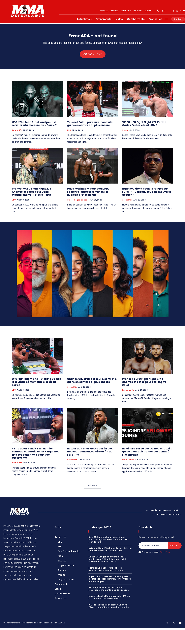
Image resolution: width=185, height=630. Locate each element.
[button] (163, 10)
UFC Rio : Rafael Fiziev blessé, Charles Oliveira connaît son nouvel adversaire (108, 608)
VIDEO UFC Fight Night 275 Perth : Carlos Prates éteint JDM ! (144, 125)
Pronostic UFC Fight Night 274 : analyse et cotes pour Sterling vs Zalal (144, 384)
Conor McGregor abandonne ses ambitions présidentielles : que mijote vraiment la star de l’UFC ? (107, 561)
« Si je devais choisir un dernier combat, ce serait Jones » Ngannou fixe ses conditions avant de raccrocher (35, 455)
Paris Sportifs (129, 462)
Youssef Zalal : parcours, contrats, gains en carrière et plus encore (90, 125)
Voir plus (92, 487)
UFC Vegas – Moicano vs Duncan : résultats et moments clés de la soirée (108, 590)
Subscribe (174, 547)
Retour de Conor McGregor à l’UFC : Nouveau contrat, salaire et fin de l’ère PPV (90, 453)
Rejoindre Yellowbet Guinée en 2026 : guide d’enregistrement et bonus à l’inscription (147, 453)
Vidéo (125, 132)
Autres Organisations (77, 202)
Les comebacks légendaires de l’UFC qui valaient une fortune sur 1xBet (109, 599)
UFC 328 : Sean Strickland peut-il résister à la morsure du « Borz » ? (34, 125)
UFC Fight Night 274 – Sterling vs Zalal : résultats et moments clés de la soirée (37, 384)
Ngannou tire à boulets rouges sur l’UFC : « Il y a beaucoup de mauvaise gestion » (146, 194)
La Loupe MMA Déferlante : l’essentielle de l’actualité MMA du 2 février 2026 (110, 551)
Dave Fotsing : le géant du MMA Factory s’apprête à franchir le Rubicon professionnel (88, 194)
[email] (153, 547)
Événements (128, 392)
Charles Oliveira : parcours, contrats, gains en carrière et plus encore (92, 382)
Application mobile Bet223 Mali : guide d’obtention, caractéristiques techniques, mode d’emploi (109, 581)
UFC (69, 132)
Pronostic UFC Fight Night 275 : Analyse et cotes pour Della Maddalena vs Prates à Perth (32, 194)
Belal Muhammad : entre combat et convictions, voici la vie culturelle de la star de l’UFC (108, 541)
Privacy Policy (165, 554)
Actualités (17, 132)
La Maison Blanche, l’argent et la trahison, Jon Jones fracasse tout (106, 571)
